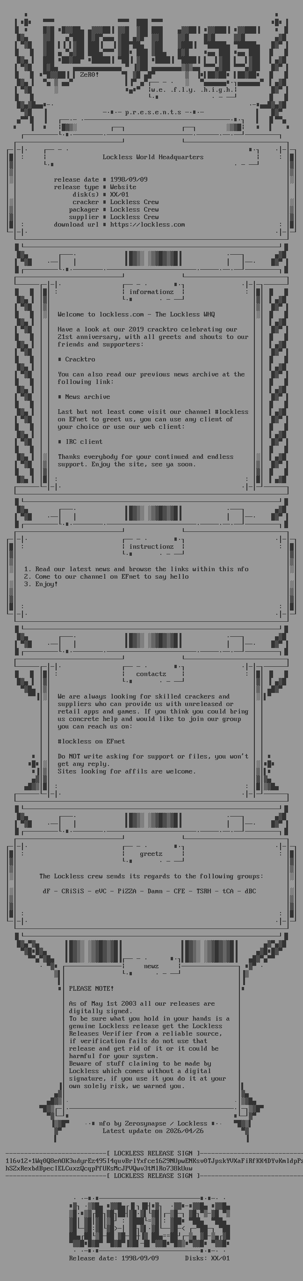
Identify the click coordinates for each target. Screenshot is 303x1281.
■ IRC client (80, 442)
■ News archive (84, 397)
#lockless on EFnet (91, 741)
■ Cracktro (76, 359)
